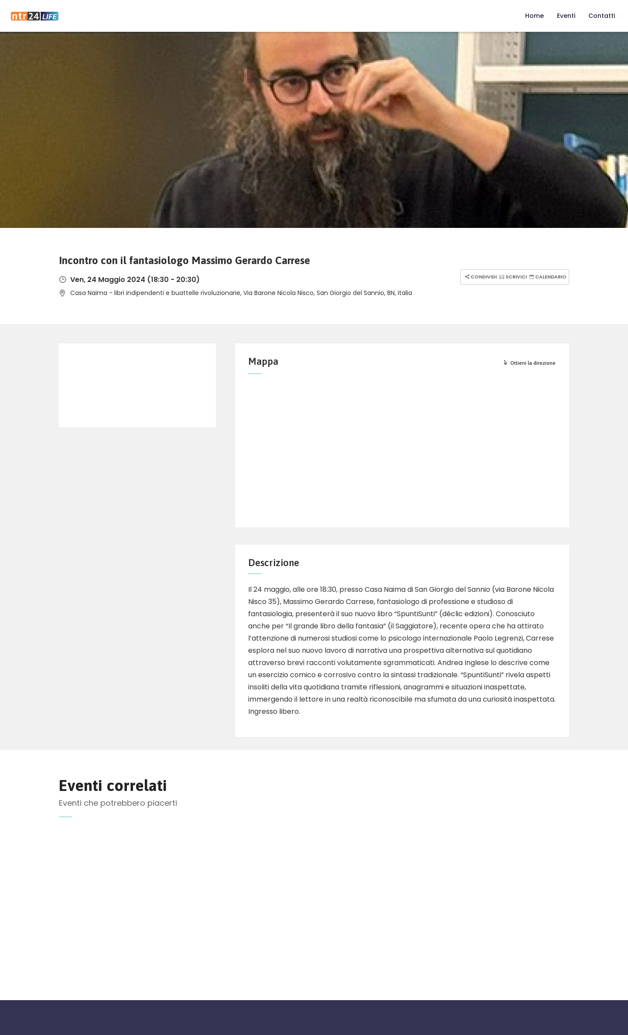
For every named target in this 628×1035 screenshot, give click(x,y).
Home (534, 15)
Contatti (601, 15)
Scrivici (512, 276)
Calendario (547, 276)
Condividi (480, 276)
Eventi (566, 15)
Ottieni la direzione (529, 363)
